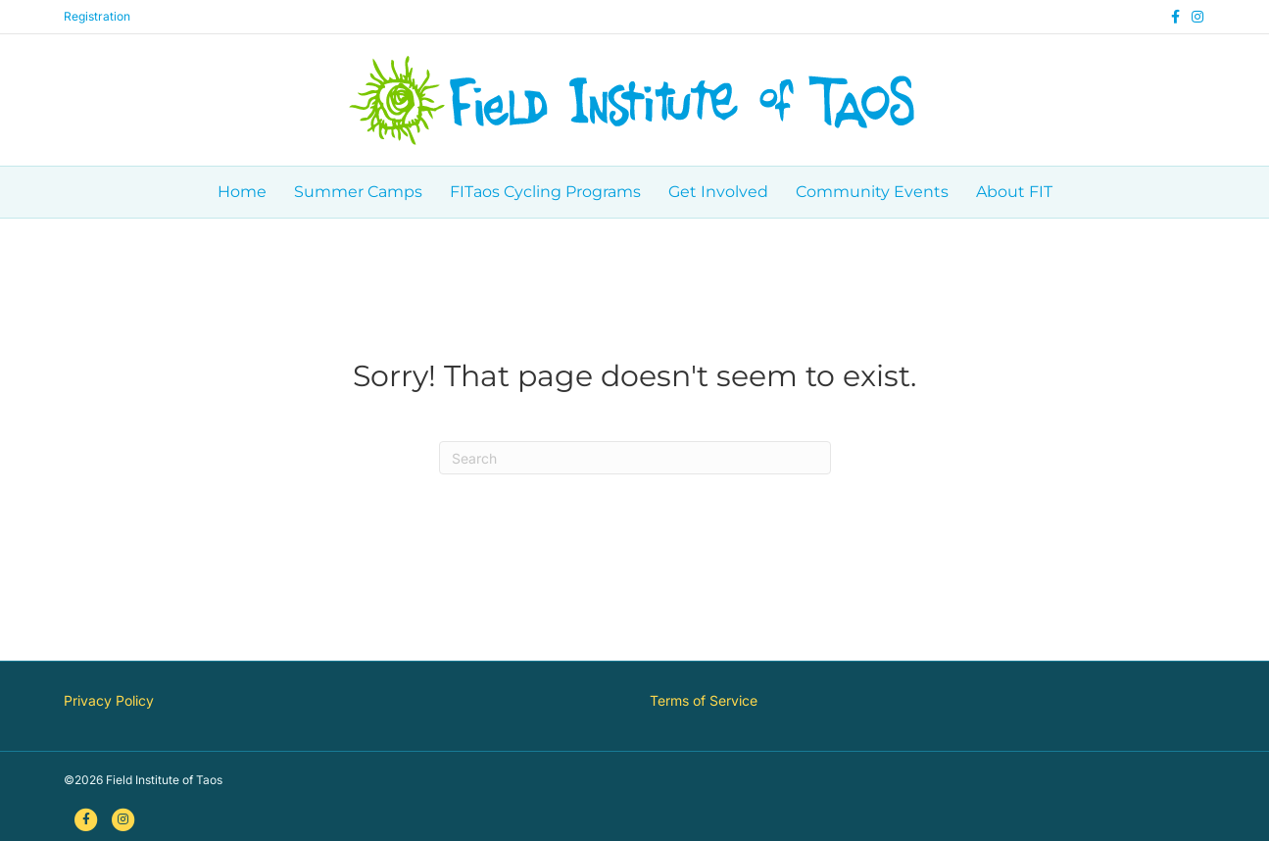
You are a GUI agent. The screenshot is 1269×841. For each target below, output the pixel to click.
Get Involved (718, 191)
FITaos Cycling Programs (545, 191)
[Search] (635, 457)
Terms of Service (703, 700)
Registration (97, 16)
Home (242, 191)
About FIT (1014, 191)
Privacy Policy (109, 700)
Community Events (872, 191)
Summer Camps (358, 191)
